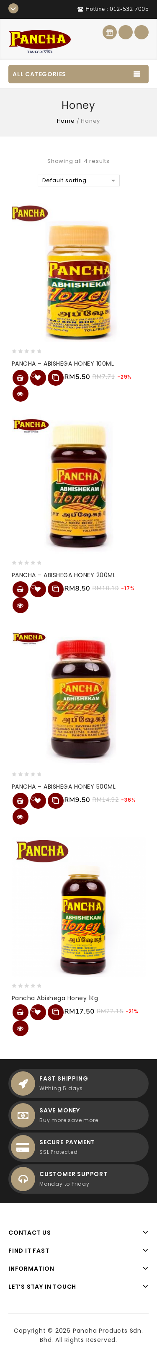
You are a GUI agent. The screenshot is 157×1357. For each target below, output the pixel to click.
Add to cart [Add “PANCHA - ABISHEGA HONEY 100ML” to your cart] (20, 378)
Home (66, 121)
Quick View (20, 394)
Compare (56, 378)
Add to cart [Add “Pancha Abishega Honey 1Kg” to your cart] (20, 1012)
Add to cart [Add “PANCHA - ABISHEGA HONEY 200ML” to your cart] (20, 589)
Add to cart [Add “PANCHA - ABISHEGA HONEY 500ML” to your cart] (20, 801)
